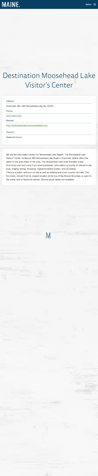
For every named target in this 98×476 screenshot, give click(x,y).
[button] (49, 39)
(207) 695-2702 (13, 116)
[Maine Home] (11, 4)
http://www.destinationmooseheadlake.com (27, 125)
